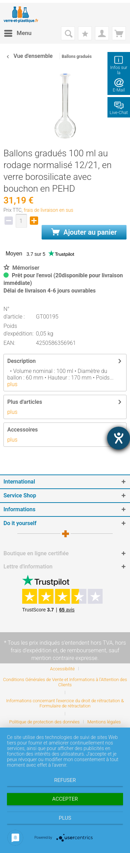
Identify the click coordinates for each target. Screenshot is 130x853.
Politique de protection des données (44, 721)
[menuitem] (17, 33)
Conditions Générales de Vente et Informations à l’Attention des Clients (65, 682)
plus (12, 384)
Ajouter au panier (84, 232)
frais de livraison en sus (48, 210)
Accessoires (22, 429)
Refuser (65, 780)
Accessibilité (62, 668)
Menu (18, 32)
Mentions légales (104, 721)
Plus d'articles (24, 402)
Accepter (65, 799)
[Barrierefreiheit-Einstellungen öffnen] (118, 438)
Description (21, 361)
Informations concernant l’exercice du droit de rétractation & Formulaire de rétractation (65, 703)
